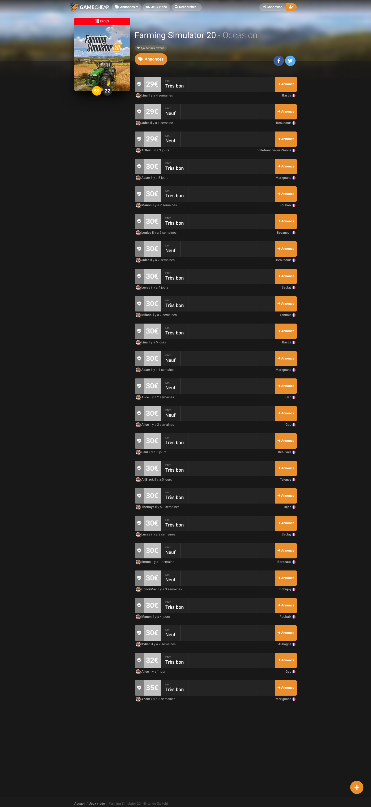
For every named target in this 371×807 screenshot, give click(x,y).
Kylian (143, 644)
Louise (144, 233)
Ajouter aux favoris (150, 48)
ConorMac (147, 589)
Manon (144, 205)
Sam (142, 452)
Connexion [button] (273, 7)
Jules (143, 123)
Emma (144, 562)
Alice (143, 397)
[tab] (151, 59)
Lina (142, 95)
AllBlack (145, 480)
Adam (143, 178)
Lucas (143, 287)
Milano (144, 315)
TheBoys (145, 507)
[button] (187, 7)
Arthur (144, 150)
